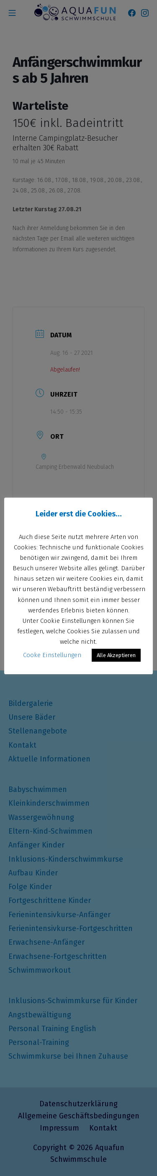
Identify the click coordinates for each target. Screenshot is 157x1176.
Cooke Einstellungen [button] (52, 655)
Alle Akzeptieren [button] (116, 655)
